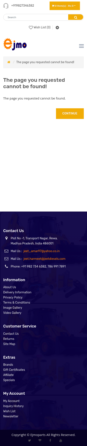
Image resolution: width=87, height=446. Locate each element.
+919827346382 (22, 5)
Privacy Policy (12, 297)
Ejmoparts (38, 435)
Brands (8, 365)
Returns (8, 339)
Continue (69, 113)
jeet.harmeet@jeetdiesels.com (44, 259)
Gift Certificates (14, 370)
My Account (11, 401)
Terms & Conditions (16, 302)
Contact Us (11, 334)
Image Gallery (12, 308)
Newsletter (10, 416)
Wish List (9, 411)
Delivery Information (17, 292)
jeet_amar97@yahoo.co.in (42, 251)
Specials (9, 380)
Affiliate (8, 375)
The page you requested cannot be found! (45, 62)
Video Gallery (12, 313)
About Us (9, 287)
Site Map (9, 344)
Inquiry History (13, 406)
